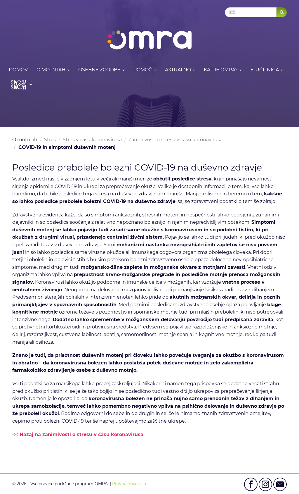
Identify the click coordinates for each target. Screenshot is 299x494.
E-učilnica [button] (267, 70)
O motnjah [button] (52, 70)
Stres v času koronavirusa (92, 139)
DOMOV (18, 70)
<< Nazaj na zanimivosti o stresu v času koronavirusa (77, 434)
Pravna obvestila (129, 483)
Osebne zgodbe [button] (101, 70)
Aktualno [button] (180, 70)
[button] (20, 84)
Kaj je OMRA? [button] (223, 70)
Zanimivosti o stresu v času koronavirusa (175, 139)
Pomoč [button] (144, 70)
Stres (50, 139)
